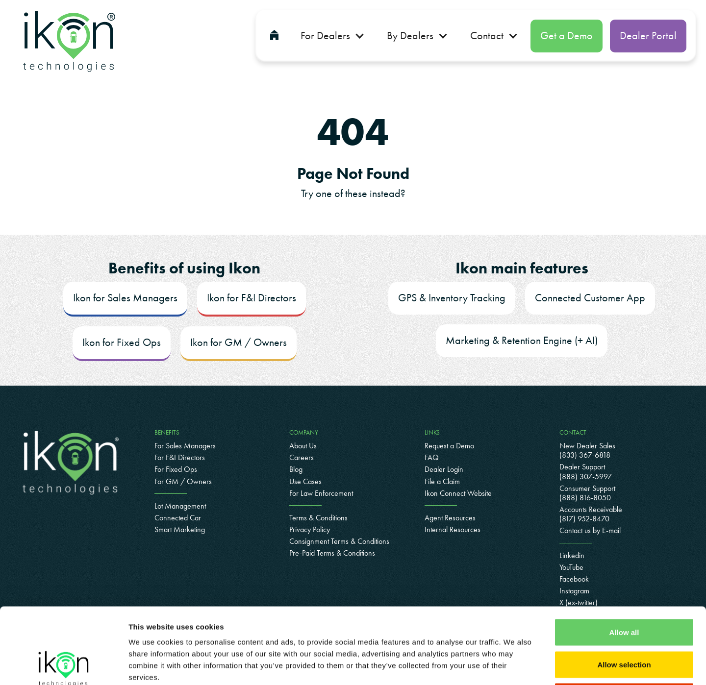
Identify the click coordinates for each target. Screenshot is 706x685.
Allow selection (624, 589)
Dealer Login (444, 469)
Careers (301, 457)
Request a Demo (449, 445)
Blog (296, 469)
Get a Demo (566, 35)
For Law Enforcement (321, 493)
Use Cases (305, 481)
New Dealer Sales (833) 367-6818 (587, 450)
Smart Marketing (179, 529)
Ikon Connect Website (458, 493)
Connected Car (177, 517)
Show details (514, 665)
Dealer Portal (648, 35)
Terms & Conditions (318, 517)
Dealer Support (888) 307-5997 (585, 471)
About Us (303, 445)
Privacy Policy (309, 529)
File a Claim (442, 481)
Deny (624, 620)
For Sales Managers (185, 445)
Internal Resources (452, 529)
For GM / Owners (183, 481)
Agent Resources (450, 517)
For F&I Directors (179, 457)
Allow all (624, 556)
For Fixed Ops (175, 469)
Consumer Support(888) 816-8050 (587, 493)
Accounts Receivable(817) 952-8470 (590, 514)
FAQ (432, 457)
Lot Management (180, 506)
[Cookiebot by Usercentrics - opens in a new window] (63, 666)
